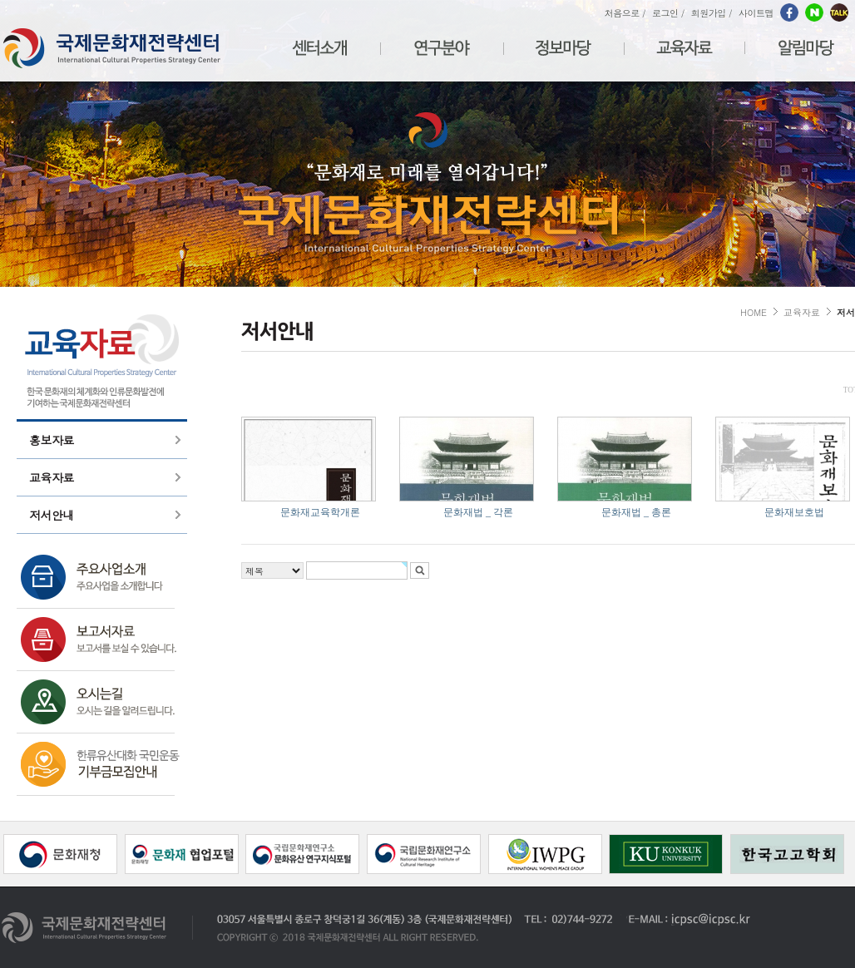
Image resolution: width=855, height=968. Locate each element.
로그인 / (668, 13)
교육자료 (51, 477)
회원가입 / (711, 13)
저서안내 (51, 514)
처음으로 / (625, 13)
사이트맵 (756, 13)
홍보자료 (51, 440)
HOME (753, 312)
